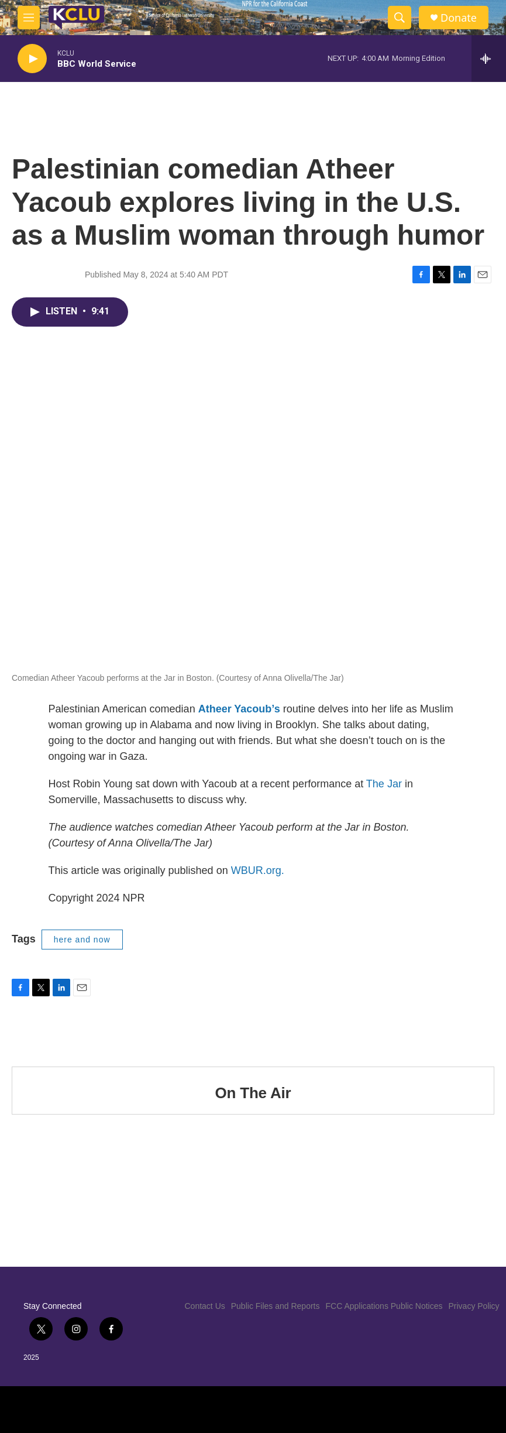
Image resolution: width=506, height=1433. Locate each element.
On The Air (253, 1093)
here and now (82, 939)
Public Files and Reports (275, 1306)
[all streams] (488, 58)
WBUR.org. (257, 870)
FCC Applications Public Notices (384, 1306)
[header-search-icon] (399, 17)
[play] (32, 59)
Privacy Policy (473, 1306)
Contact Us (205, 1306)
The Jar (384, 784)
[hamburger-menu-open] (29, 17)
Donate (458, 18)
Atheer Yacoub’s (239, 709)
